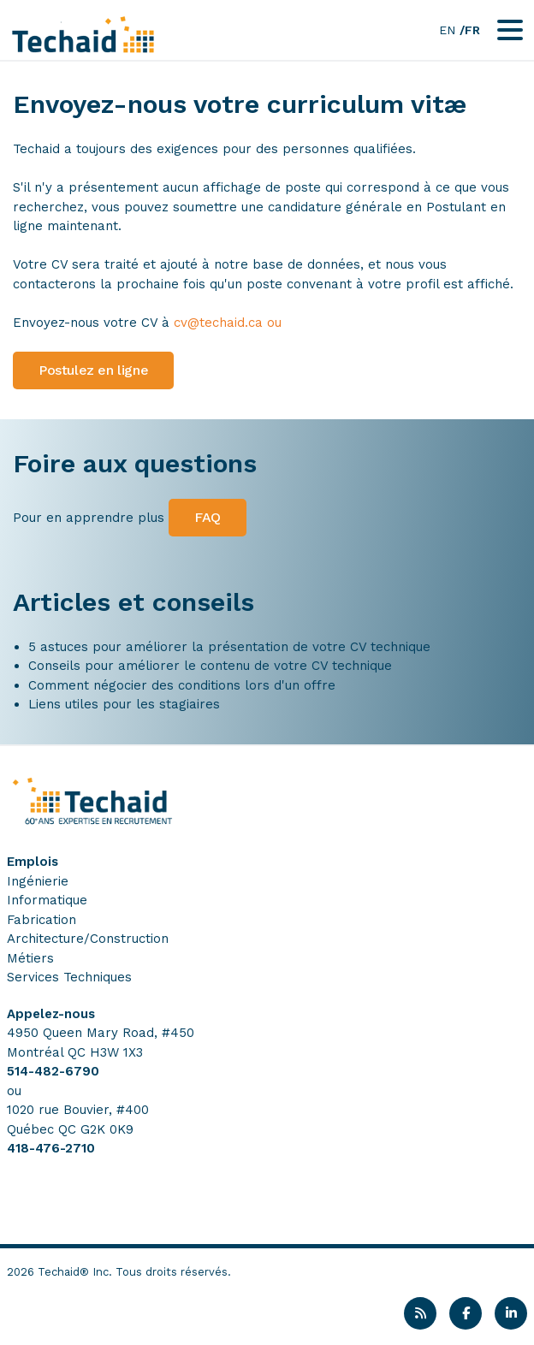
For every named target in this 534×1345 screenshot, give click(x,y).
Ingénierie (37, 881)
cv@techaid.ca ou (228, 322)
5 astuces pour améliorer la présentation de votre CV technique (229, 647)
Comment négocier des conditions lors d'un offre (181, 685)
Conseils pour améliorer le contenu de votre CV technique (210, 665)
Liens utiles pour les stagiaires (124, 704)
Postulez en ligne (93, 370)
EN (447, 30)
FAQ (207, 517)
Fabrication (41, 919)
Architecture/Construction (88, 938)
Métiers (30, 958)
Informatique (47, 900)
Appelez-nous (51, 1014)
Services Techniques (69, 977)
